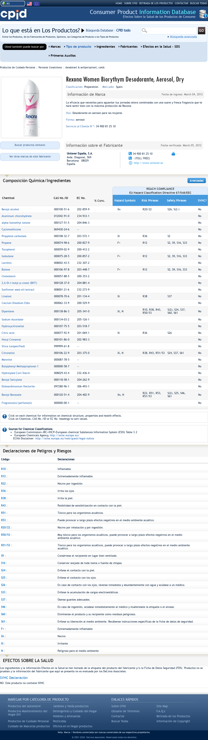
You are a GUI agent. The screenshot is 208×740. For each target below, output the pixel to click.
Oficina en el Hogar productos (72, 726)
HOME (119, 3)
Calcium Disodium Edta (16, 303)
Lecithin (7, 262)
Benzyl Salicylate (12, 379)
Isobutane (7, 256)
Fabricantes (128, 46)
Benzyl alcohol (10, 209)
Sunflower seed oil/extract (18, 289)
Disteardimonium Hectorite (18, 386)
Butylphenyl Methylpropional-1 (20, 366)
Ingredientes (106, 46)
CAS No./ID (61, 198)
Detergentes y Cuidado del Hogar (75, 711)
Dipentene (8, 311)
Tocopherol (8, 249)
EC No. (81, 198)
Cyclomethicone (11, 229)
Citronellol (8, 353)
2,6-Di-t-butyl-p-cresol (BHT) (19, 283)
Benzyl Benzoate (11, 394)
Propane (6, 242)
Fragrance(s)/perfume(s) (17, 402)
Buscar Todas (119, 721)
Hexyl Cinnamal (11, 339)
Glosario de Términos (125, 711)
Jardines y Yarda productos (71, 706)
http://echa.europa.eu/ (64, 435)
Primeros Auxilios (63, 55)
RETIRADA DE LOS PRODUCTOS (156, 3)
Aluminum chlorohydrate (17, 216)
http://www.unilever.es (148, 163)
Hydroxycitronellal (13, 326)
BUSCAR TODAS (198, 3)
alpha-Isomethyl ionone (16, 222)
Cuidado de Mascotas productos (29, 726)
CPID (13, 14)
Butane (6, 269)
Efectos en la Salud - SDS (161, 46)
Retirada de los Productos (173, 716)
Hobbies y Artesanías (66, 716)
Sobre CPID (118, 706)
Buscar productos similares (30, 145)
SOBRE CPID (130, 3)
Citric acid (8, 332)
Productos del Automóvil (24, 706)
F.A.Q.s (160, 711)
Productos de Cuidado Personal (28, 721)
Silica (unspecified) (13, 346)
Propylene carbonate (14, 236)
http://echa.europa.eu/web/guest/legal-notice (64, 438)
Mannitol (7, 359)
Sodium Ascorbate (12, 319)
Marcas (56, 46)
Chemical (8, 198)
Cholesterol (9, 276)
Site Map (162, 706)
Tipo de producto (78, 46)
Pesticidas (59, 721)
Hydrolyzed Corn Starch (16, 373)
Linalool (7, 296)
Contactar (181, 3)
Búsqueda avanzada (183, 36)
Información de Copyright (173, 721)
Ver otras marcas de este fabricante (30, 156)
